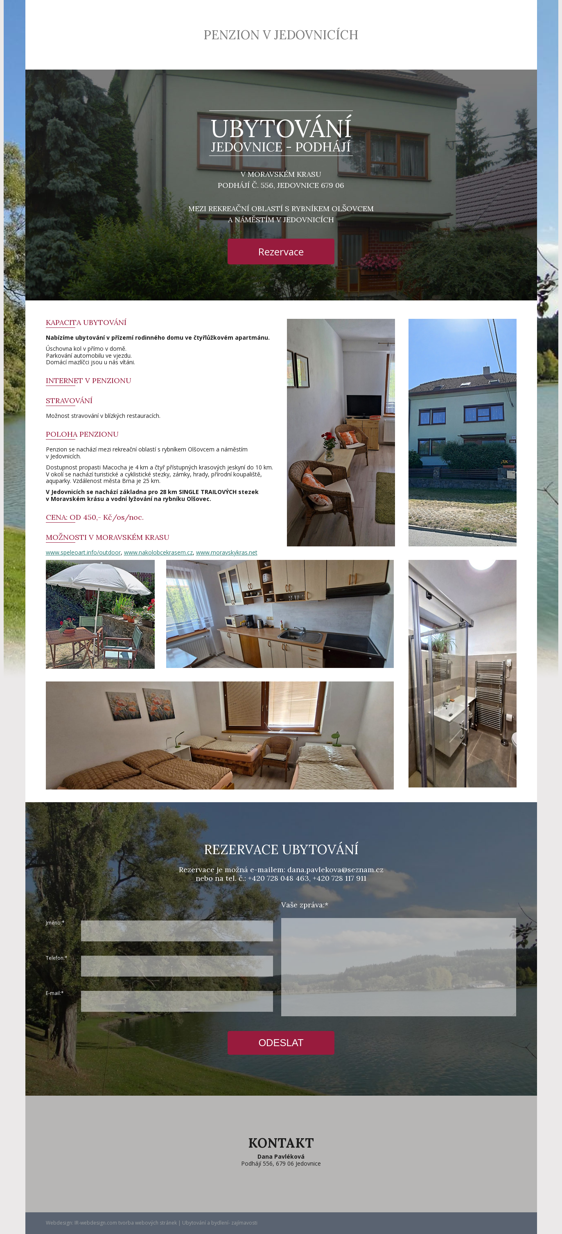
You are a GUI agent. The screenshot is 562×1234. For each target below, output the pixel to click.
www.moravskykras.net (226, 552)
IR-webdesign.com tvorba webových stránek (125, 1222)
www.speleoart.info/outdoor (83, 552)
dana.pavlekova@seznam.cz (335, 869)
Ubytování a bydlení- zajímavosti (219, 1222)
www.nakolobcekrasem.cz (158, 552)
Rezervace (281, 251)
